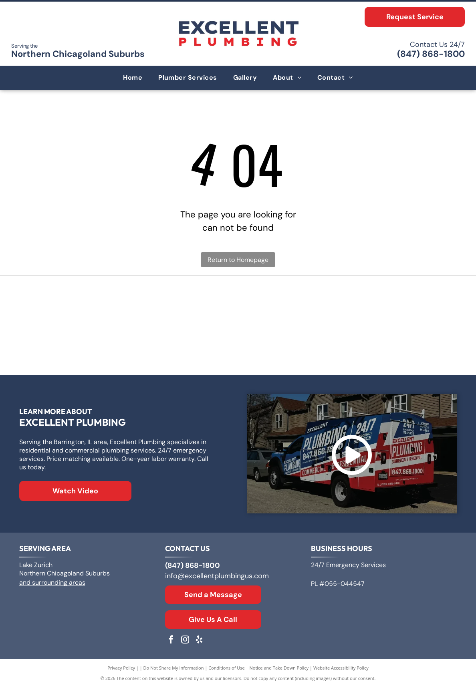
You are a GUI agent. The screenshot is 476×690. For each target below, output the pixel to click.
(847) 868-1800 (431, 54)
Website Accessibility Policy (341, 670)
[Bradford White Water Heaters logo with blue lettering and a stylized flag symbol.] (382, 304)
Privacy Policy (121, 670)
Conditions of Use (226, 670)
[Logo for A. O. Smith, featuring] (238, 304)
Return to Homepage (238, 259)
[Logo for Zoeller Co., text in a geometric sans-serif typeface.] (93, 304)
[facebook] (171, 643)
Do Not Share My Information (173, 670)
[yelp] (199, 643)
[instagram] (185, 643)
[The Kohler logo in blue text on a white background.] (238, 348)
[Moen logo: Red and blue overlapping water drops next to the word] (382, 348)
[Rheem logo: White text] (93, 348)
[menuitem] (132, 77)
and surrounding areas (52, 584)
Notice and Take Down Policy (279, 670)
